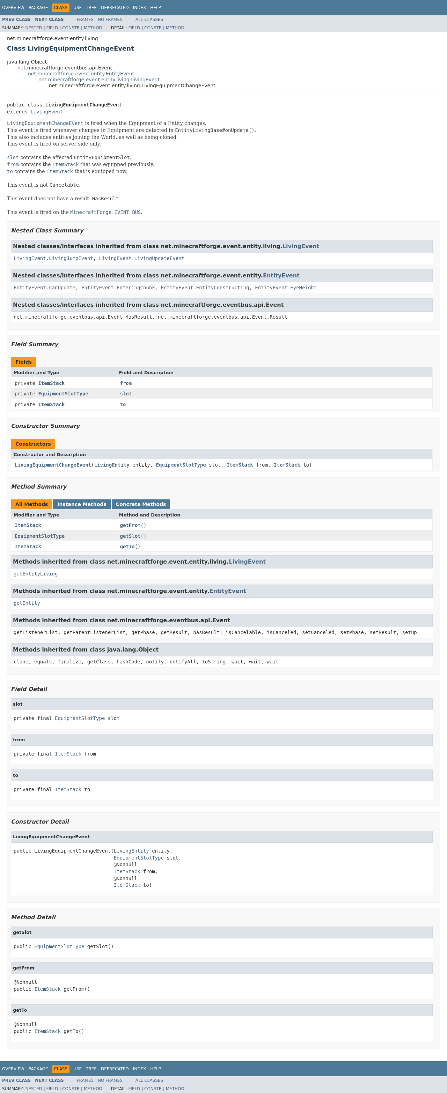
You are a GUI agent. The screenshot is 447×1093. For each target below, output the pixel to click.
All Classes (149, 19)
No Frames (110, 19)
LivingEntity (112, 465)
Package (38, 7)
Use (77, 7)
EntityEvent (281, 275)
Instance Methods (81, 504)
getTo (127, 546)
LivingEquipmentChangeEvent (53, 465)
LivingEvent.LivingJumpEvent (53, 258)
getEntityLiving (36, 574)
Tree (91, 7)
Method (93, 27)
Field (52, 27)
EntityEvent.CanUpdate (44, 287)
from (126, 383)
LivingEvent (46, 111)
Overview (13, 7)
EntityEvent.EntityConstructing (205, 287)
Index (139, 7)
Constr (71, 27)
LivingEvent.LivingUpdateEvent (141, 258)
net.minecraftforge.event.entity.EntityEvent (81, 73)
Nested (33, 27)
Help (155, 7)
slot (126, 393)
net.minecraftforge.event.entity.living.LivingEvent (99, 79)
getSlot (130, 536)
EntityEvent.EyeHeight (286, 287)
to (123, 404)
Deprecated (115, 7)
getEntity (27, 603)
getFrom (130, 525)
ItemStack (51, 383)
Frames (85, 19)
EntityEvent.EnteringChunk (118, 287)
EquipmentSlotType (63, 393)
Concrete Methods (141, 504)
